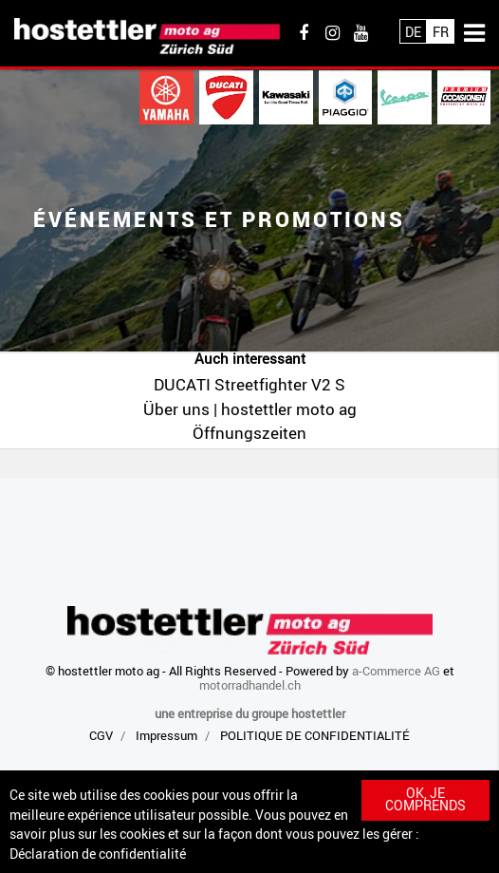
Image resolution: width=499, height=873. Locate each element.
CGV (101, 735)
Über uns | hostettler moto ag (250, 409)
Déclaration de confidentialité (97, 854)
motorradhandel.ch (250, 684)
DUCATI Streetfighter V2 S (249, 384)
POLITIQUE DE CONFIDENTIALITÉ (315, 735)
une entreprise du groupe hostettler (250, 713)
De (413, 32)
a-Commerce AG (396, 670)
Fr (441, 32)
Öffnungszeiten (249, 433)
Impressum (166, 735)
